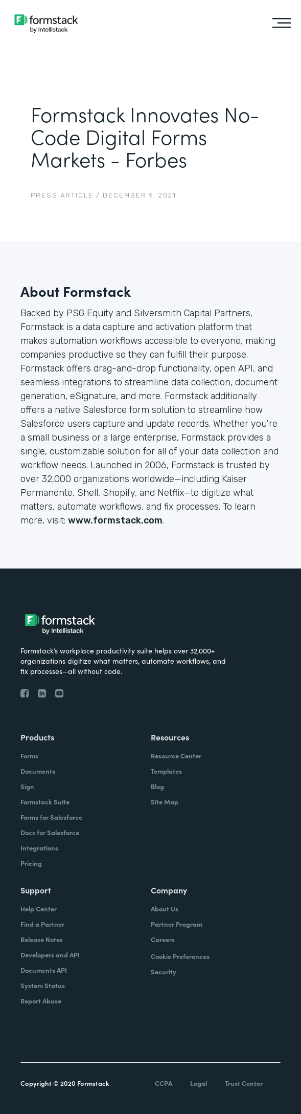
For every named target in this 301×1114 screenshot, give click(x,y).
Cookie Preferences (180, 956)
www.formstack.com (115, 520)
